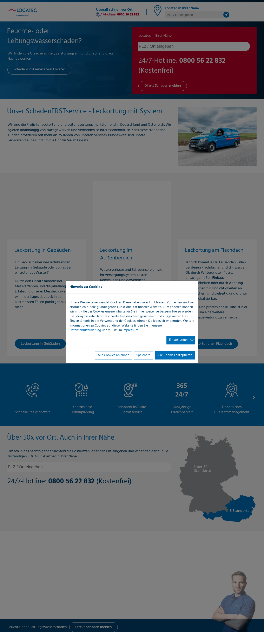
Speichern (143, 355)
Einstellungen (179, 340)
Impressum (130, 330)
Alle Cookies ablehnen (113, 355)
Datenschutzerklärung (85, 330)
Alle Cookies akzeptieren (174, 355)
